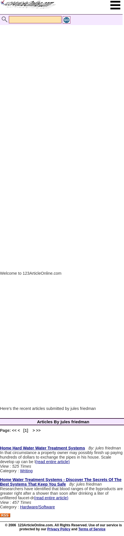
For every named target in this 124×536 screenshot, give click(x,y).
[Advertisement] (60, 81)
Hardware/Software (37, 507)
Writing (26, 471)
